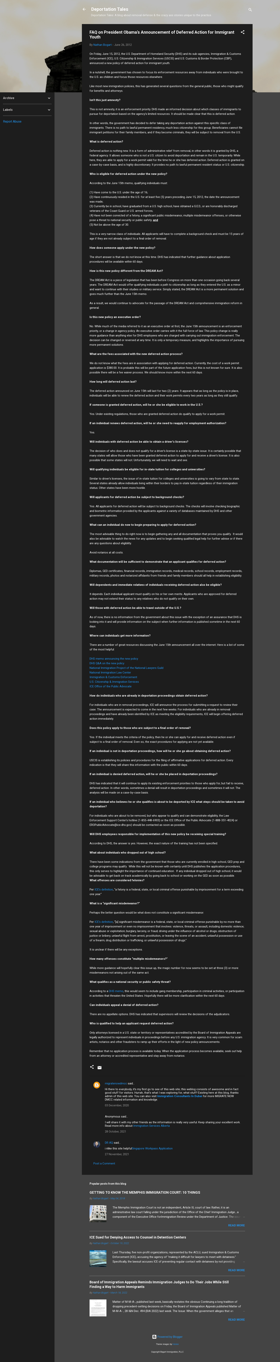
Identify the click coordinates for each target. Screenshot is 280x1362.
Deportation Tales (109, 9)
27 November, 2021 (117, 1154)
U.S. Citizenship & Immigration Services (114, 682)
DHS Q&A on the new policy (107, 663)
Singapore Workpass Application (152, 1148)
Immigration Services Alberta (151, 1125)
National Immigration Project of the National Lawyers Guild (126, 668)
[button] (242, 33)
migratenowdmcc (116, 1083)
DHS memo (116, 991)
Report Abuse (12, 121)
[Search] (250, 10)
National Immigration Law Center (110, 672)
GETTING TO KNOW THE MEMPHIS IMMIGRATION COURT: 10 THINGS (145, 1192)
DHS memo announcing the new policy (114, 658)
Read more (236, 1225)
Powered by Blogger (167, 1337)
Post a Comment (104, 1163)
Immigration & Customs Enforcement (113, 677)
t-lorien (176, 1344)
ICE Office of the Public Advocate (111, 686)
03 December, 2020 (117, 1105)
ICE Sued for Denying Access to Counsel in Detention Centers (138, 1237)
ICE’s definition (104, 889)
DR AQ (109, 1142)
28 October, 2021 (115, 1131)
